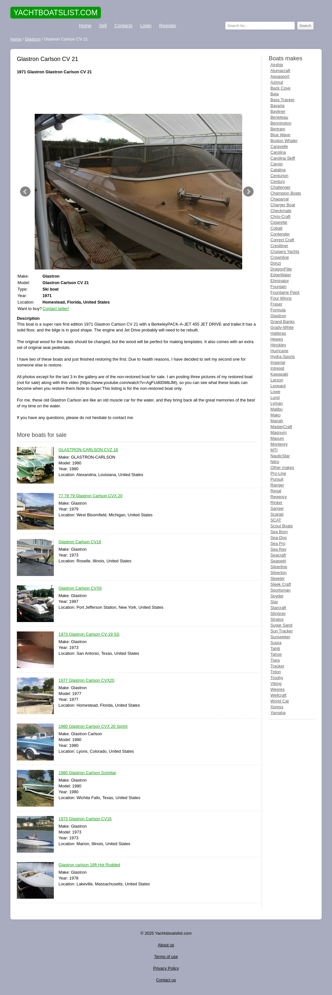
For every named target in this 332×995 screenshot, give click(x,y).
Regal (275, 490)
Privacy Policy (166, 968)
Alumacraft (280, 70)
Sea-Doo (278, 537)
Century (277, 181)
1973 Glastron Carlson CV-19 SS (89, 634)
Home (85, 25)
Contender (280, 234)
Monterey (279, 444)
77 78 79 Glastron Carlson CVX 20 (91, 496)
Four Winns (280, 298)
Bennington (280, 123)
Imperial (277, 362)
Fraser (276, 304)
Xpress (276, 706)
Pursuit (276, 479)
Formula (278, 309)
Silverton (278, 572)
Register (167, 25)
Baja (274, 93)
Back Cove (280, 88)
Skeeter (277, 578)
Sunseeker (280, 636)
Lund (274, 397)
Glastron (278, 315)
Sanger (277, 508)
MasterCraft (281, 426)
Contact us (166, 979)
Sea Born (279, 531)
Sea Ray (278, 549)
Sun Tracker (281, 631)
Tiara (275, 660)
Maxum (277, 438)
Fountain (278, 286)
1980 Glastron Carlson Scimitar (87, 773)
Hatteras (278, 333)
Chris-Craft (280, 216)
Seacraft (278, 555)
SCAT (275, 520)
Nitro (274, 461)
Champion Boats (285, 193)
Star (274, 601)
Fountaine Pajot (285, 292)
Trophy (276, 677)
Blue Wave (280, 134)
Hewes (276, 339)
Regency (278, 496)
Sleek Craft (280, 584)
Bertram (277, 128)
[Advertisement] (137, 94)
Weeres (277, 689)
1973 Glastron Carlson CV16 (85, 819)
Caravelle (279, 146)
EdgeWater (280, 274)
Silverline (278, 566)
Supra (275, 642)
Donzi (275, 263)
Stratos (277, 619)
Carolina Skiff (282, 158)
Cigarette (278, 222)
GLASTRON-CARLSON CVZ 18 (88, 450)
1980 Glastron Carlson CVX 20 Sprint (93, 727)
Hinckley (278, 344)
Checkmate (280, 210)
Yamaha (278, 712)
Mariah (276, 420)
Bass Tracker (282, 99)
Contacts (123, 25)
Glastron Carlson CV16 (80, 542)
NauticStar (280, 455)
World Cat (279, 701)
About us (166, 944)
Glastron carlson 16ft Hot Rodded (89, 865)
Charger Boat (282, 204)
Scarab (277, 514)
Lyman (276, 403)
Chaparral (279, 199)
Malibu (276, 409)
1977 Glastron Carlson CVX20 (86, 680)
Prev (25, 191)
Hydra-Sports (282, 356)
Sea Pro (277, 543)
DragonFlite (281, 269)
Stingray (278, 613)
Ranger (277, 485)
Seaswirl (278, 560)
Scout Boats (281, 525)
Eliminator (279, 280)
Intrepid (277, 368)
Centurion (279, 175)
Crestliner (279, 245)
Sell (103, 25)
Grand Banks (282, 321)
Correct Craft (282, 239)
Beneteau (279, 117)
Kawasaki (279, 374)
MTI (274, 450)
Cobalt (276, 228)
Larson (276, 380)
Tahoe (276, 654)
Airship (276, 64)
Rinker (276, 502)
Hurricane (279, 350)
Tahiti (275, 648)
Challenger (280, 187)
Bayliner (277, 111)
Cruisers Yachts (284, 251)
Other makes (282, 467)
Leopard (278, 385)
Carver (276, 164)
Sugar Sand (281, 625)
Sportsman (280, 590)
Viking (276, 683)
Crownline (279, 257)
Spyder (277, 595)
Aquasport (279, 76)
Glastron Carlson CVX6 (80, 588)
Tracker (277, 666)
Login (145, 25)
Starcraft (278, 607)
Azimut (276, 82)
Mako (275, 415)
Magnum (278, 432)
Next (248, 191)
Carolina (278, 152)
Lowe (275, 391)
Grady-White (282, 327)
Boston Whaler (284, 140)
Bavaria (277, 105)
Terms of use (166, 956)
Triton (275, 671)
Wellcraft (278, 695)
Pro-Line (278, 473)
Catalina (278, 169)
